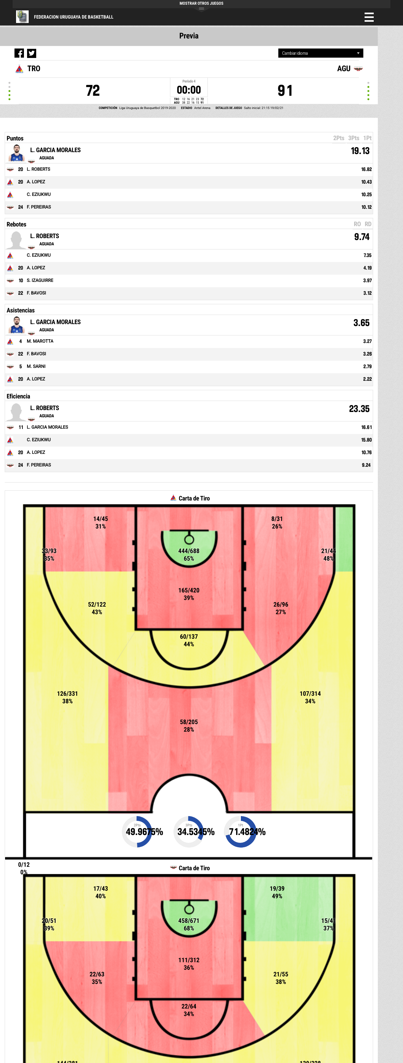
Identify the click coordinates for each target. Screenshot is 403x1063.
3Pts (353, 138)
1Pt (367, 138)
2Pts (338, 138)
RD (368, 224)
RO (357, 224)
